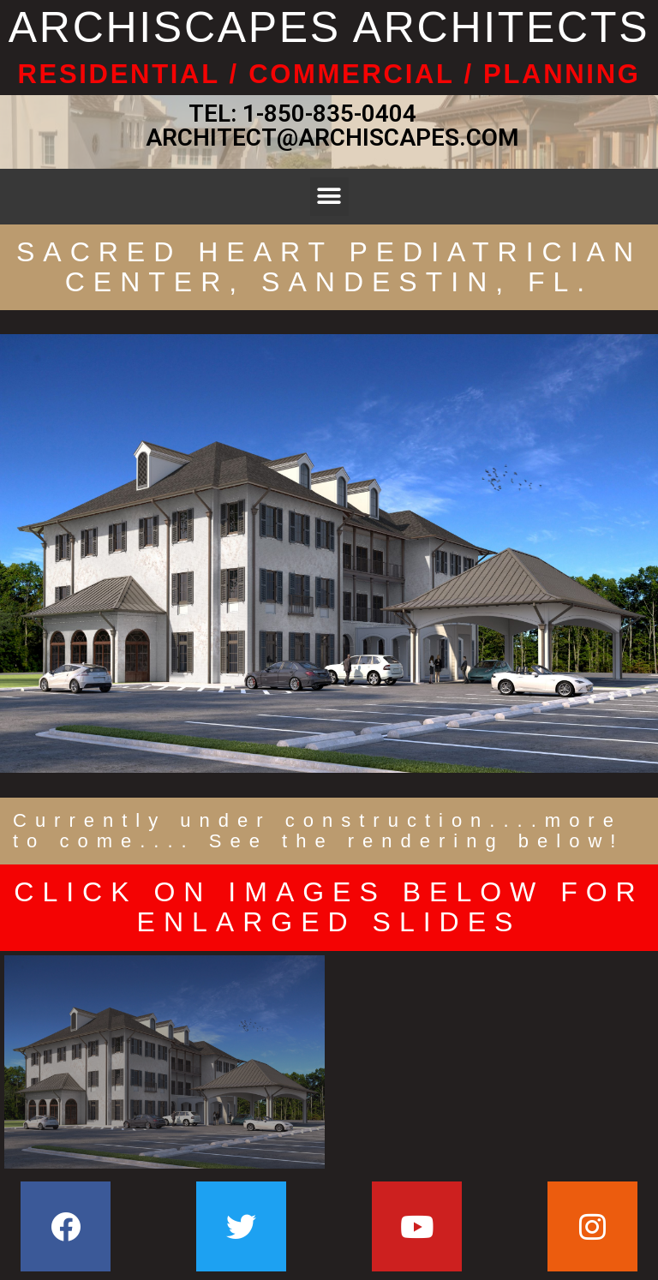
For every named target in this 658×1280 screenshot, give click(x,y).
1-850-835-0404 (329, 113)
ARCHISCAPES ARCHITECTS (329, 27)
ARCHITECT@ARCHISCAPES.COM (329, 137)
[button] (329, 196)
